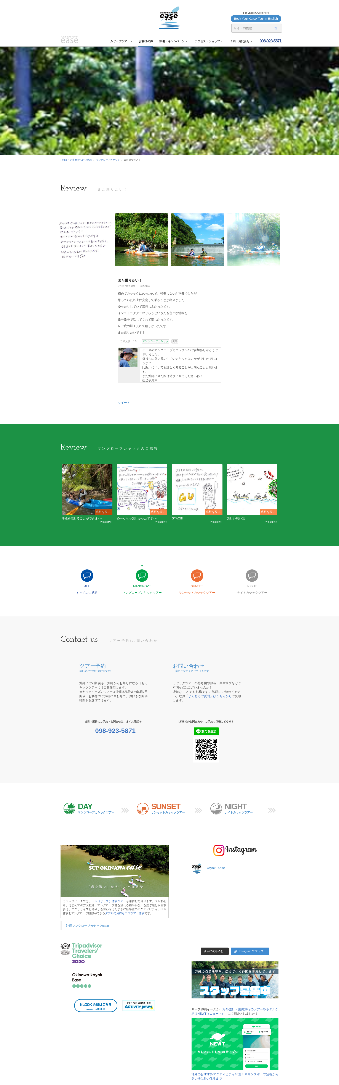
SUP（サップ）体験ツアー (109, 901)
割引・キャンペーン (173, 41)
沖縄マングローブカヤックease (87, 925)
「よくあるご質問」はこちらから (208, 696)
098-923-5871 (270, 41)
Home (64, 159)
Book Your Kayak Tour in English (256, 18)
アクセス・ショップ (208, 41)
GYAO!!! (177, 518)
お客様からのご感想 (81, 159)
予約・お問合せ (240, 41)
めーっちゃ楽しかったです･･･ (137, 518)
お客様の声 (146, 41)
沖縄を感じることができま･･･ (82, 518)
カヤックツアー (121, 41)
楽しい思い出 (236, 518)
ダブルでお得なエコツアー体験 (124, 913)
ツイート (124, 402)
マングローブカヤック (108, 159)
